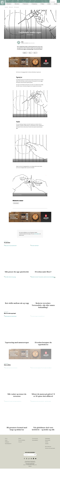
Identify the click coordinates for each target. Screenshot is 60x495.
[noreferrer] (33, 458)
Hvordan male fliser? (43, 272)
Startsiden (6, 7)
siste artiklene (36, 233)
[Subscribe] (35, 455)
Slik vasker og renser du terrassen (16, 395)
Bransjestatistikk (47, 440)
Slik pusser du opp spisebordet (17, 272)
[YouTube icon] (36, 458)
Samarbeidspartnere (8, 443)
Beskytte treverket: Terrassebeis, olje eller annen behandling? (43, 305)
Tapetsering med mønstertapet (17, 342)
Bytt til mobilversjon (48, 446)
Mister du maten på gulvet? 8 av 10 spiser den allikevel (43, 395)
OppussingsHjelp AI (35, 440)
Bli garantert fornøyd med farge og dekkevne (17, 428)
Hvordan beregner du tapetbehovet (43, 343)
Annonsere (20, 441)
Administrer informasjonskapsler (50, 448)
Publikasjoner (7, 441)
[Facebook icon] (24, 458)
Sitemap (19, 438)
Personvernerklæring (21, 440)
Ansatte (6, 440)
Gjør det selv (11, 7)
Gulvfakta (46, 441)
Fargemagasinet (47, 438)
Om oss (6, 438)
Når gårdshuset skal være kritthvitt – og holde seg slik (43, 428)
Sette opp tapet (16, 7)
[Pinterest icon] (31, 458)
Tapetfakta (46, 443)
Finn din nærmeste (35, 438)
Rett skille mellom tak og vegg (17, 303)
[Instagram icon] (27, 458)
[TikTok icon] (29, 458)
